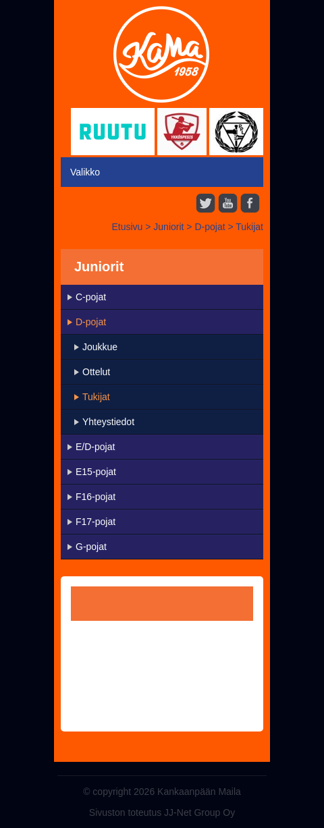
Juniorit (168, 226)
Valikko (85, 172)
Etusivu (126, 226)
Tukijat (249, 226)
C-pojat (91, 297)
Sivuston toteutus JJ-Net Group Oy (162, 812)
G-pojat (91, 546)
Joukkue (99, 346)
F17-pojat (95, 521)
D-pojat (209, 226)
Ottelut (96, 371)
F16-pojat (95, 496)
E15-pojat (96, 471)
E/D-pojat (95, 446)
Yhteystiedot (108, 421)
